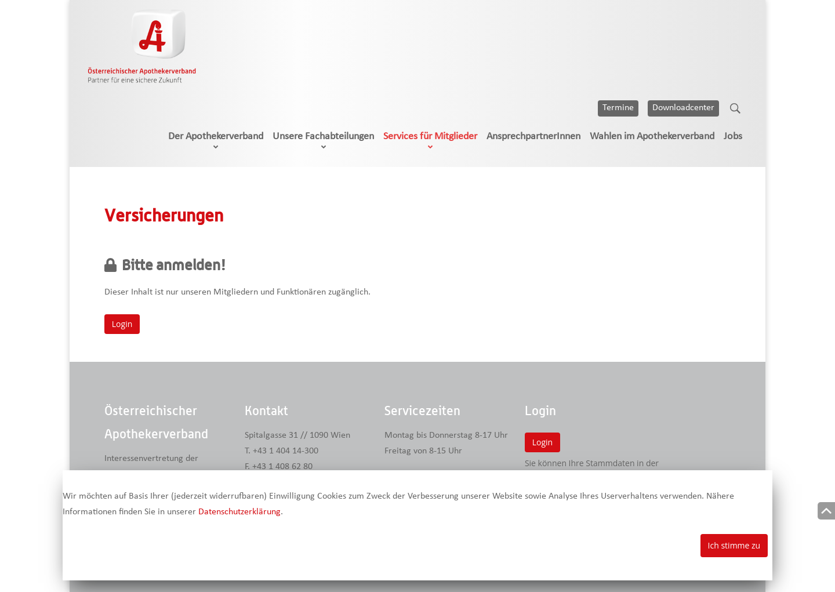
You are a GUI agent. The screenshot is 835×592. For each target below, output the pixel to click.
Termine (618, 107)
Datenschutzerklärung (239, 512)
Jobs (733, 136)
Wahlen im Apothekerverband (652, 136)
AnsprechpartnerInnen (533, 136)
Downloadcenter (683, 107)
